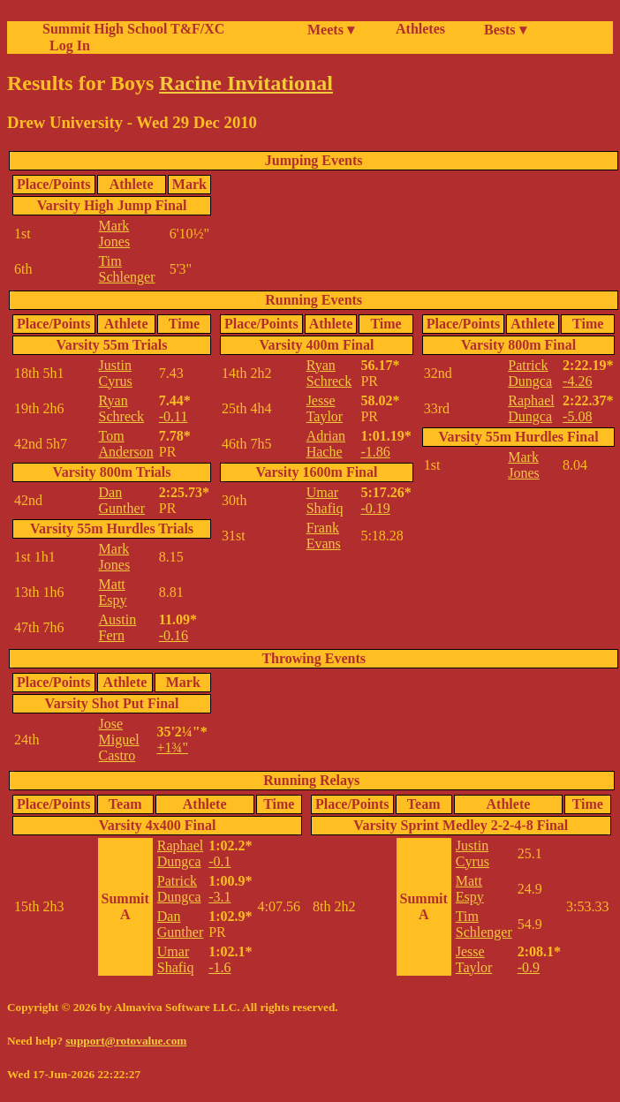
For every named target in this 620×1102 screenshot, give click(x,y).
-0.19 (374, 508)
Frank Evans (323, 535)
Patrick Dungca (530, 373)
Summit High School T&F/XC (133, 28)
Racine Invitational (246, 83)
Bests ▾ (505, 29)
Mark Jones (115, 233)
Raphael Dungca (531, 408)
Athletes (420, 28)
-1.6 (219, 967)
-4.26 (577, 381)
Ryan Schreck (122, 408)
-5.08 (577, 416)
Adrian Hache (325, 443)
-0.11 (173, 416)
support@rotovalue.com (125, 1040)
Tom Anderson (126, 443)
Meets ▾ (330, 29)
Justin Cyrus (115, 373)
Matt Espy (113, 592)
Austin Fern (118, 627)
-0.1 (219, 861)
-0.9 (529, 967)
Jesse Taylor (325, 408)
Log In (66, 45)
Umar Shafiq (325, 500)
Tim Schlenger (127, 268)
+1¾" (172, 747)
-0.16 (173, 635)
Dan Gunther (122, 500)
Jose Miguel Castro (119, 739)
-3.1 (219, 896)
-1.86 (374, 451)
